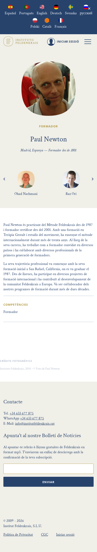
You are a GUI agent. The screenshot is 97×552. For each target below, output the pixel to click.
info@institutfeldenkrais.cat (35, 423)
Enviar (48, 482)
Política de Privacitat (18, 534)
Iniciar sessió (65, 534)
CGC (44, 534)
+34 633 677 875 (22, 413)
